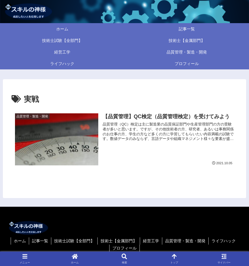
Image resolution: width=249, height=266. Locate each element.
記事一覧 (40, 241)
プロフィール (124, 248)
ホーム (20, 241)
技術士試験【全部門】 (74, 241)
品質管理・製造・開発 (185, 241)
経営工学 (151, 241)
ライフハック (224, 241)
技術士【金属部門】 (119, 241)
